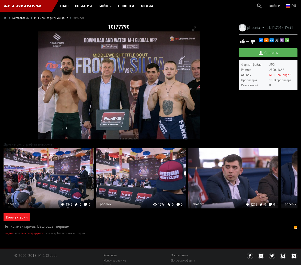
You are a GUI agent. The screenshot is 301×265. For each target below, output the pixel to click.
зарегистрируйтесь (33, 233)
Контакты (110, 255)
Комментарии (17, 217)
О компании (180, 255)
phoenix (254, 27)
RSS (295, 228)
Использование (114, 260)
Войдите (9, 233)
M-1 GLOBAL (23, 6)
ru (291, 5)
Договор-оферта (183, 260)
